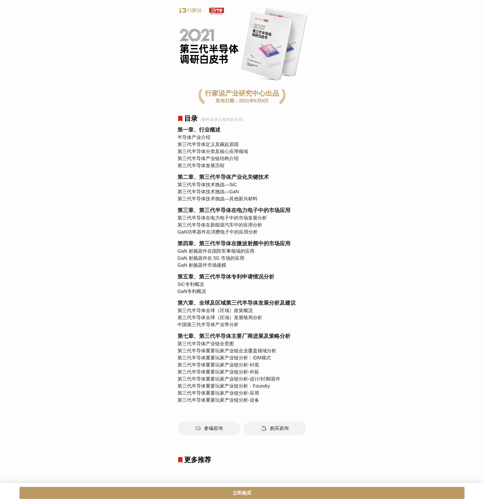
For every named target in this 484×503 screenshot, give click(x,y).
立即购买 (242, 493)
